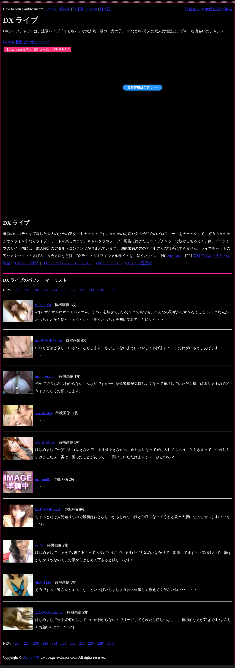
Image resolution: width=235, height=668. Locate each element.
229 (100, 290)
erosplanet (175, 256)
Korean (91, 9)
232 (72, 290)
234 (54, 290)
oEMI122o (43, 582)
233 (63, 290)
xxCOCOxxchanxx (49, 612)
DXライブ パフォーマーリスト (67, 263)
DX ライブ (31, 657)
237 (27, 290)
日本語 (105, 9)
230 (91, 290)
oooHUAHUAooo (48, 340)
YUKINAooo (45, 442)
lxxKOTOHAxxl (47, 509)
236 (36, 290)
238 (17, 290)
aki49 (39, 545)
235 (45, 290)
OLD (110, 290)
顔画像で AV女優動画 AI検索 (208, 9)
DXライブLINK (108, 263)
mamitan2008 (45, 376)
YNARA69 (43, 413)
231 (82, 290)
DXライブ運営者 (138, 263)
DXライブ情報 (26, 263)
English (51, 9)
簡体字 (78, 9)
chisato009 (43, 305)
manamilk (42, 479)
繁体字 (64, 9)
